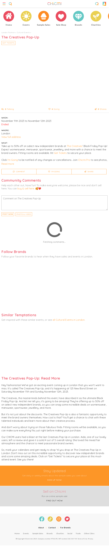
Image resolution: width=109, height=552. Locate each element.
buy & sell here (25, 188)
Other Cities (89, 533)
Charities (60, 533)
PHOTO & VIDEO (24, 214)
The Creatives (75, 146)
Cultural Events (23, 32)
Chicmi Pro (84, 159)
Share (89, 171)
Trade (78, 533)
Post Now (7, 214)
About (41, 528)
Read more (7, 163)
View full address (11, 137)
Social (69, 533)
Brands (50, 533)
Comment (19, 171)
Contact (52, 528)
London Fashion (8, 32)
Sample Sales (37, 533)
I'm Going (12, 159)
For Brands (65, 528)
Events (26, 533)
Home (17, 533)
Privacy (90, 539)
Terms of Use (82, 539)
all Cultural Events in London (69, 319)
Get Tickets (8, 43)
